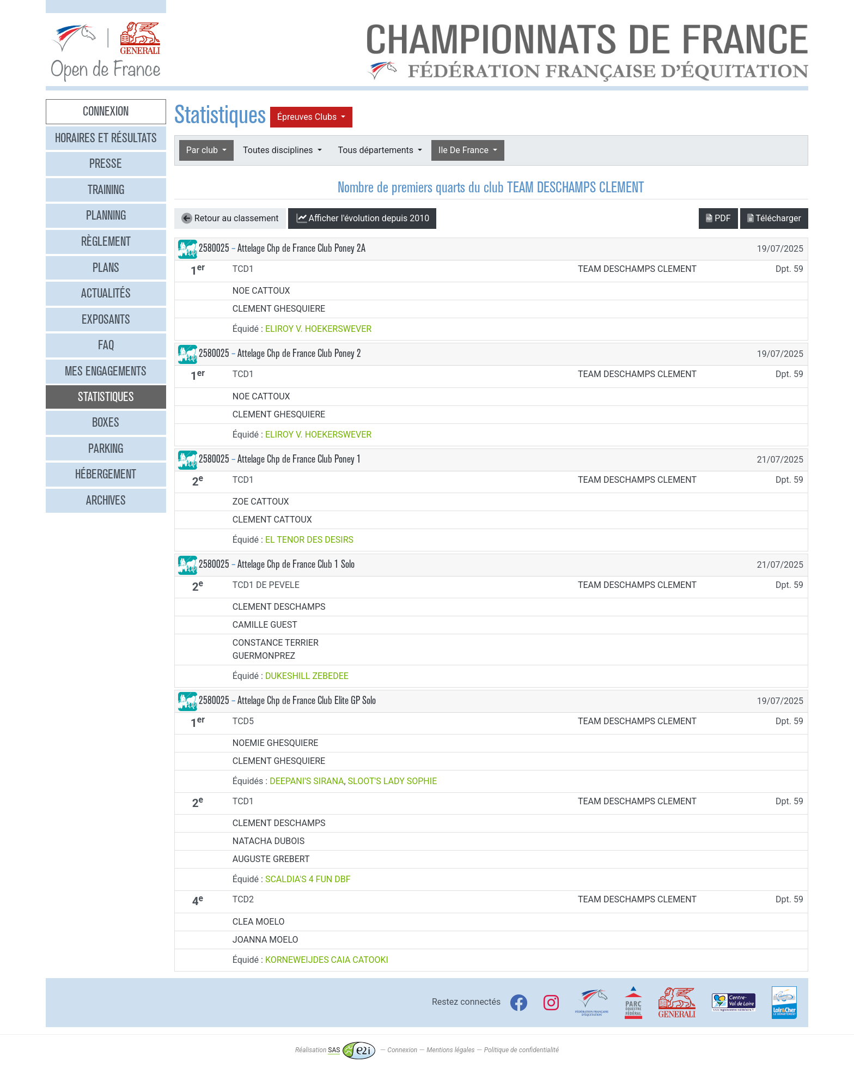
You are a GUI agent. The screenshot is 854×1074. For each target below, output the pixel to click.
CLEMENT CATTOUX (272, 519)
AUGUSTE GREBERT (271, 859)
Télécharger (774, 218)
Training (106, 189)
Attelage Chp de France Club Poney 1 (299, 459)
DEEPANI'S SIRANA (307, 781)
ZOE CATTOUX (261, 501)
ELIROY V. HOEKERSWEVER (318, 329)
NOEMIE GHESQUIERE (276, 743)
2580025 (214, 248)
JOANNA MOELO (265, 940)
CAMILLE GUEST (265, 625)
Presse (105, 163)
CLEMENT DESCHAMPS (279, 607)
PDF (718, 218)
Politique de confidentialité (521, 1050)
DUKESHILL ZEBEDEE (307, 676)
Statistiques (106, 396)
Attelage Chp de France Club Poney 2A (301, 248)
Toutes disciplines (279, 150)
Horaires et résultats (106, 137)
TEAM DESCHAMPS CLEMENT (637, 269)
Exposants (106, 319)
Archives (106, 500)
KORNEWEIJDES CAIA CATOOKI (326, 960)
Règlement (106, 241)
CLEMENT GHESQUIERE (279, 309)
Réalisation (335, 1050)
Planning (106, 215)
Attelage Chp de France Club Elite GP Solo (306, 700)
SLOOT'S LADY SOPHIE (392, 781)
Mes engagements (106, 371)
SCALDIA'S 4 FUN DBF (308, 879)
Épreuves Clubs (308, 117)
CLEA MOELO (259, 922)
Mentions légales (450, 1050)
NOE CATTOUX (261, 291)
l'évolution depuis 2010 (362, 218)
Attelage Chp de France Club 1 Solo (296, 564)
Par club (203, 150)
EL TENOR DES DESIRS (309, 540)
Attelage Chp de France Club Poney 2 (299, 353)
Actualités (106, 293)
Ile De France (464, 150)
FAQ (106, 345)
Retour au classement (230, 218)
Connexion (106, 111)
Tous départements (377, 150)
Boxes (105, 422)
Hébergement (105, 474)
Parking (105, 448)
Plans (106, 267)
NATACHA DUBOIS (268, 841)
